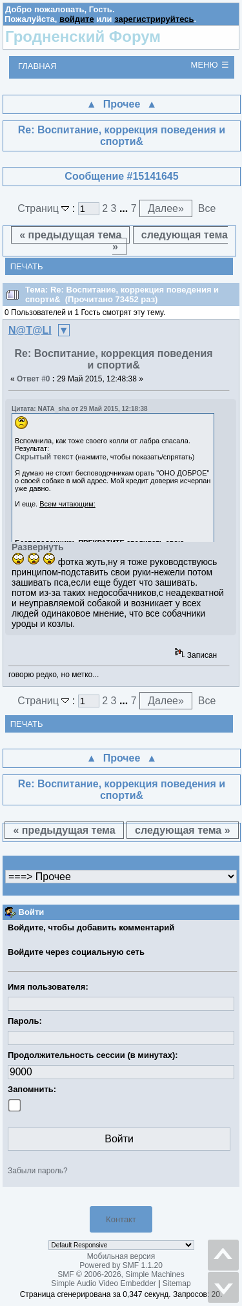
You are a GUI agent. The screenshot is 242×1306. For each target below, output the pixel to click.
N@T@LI (30, 330)
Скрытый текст (44, 456)
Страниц (44, 208)
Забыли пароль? (38, 1170)
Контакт (121, 1219)
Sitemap (177, 1283)
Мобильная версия (121, 1256)
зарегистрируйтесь (154, 19)
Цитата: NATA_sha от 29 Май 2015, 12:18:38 (80, 408)
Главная (37, 66)
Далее (166, 208)
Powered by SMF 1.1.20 (121, 1265)
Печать (26, 266)
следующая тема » (170, 240)
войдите (76, 19)
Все (207, 208)
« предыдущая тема (70, 234)
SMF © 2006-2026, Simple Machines (120, 1274)
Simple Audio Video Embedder (103, 1283)
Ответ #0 (33, 378)
